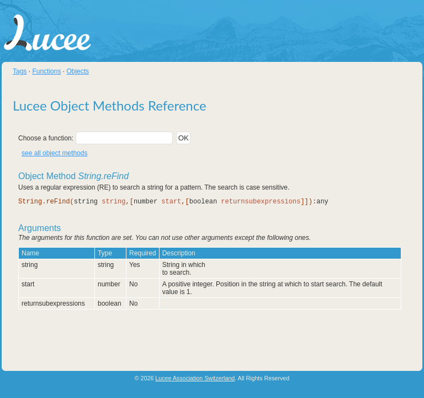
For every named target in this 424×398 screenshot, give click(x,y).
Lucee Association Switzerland (195, 378)
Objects (77, 71)
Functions (46, 71)
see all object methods (54, 153)
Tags (19, 71)
